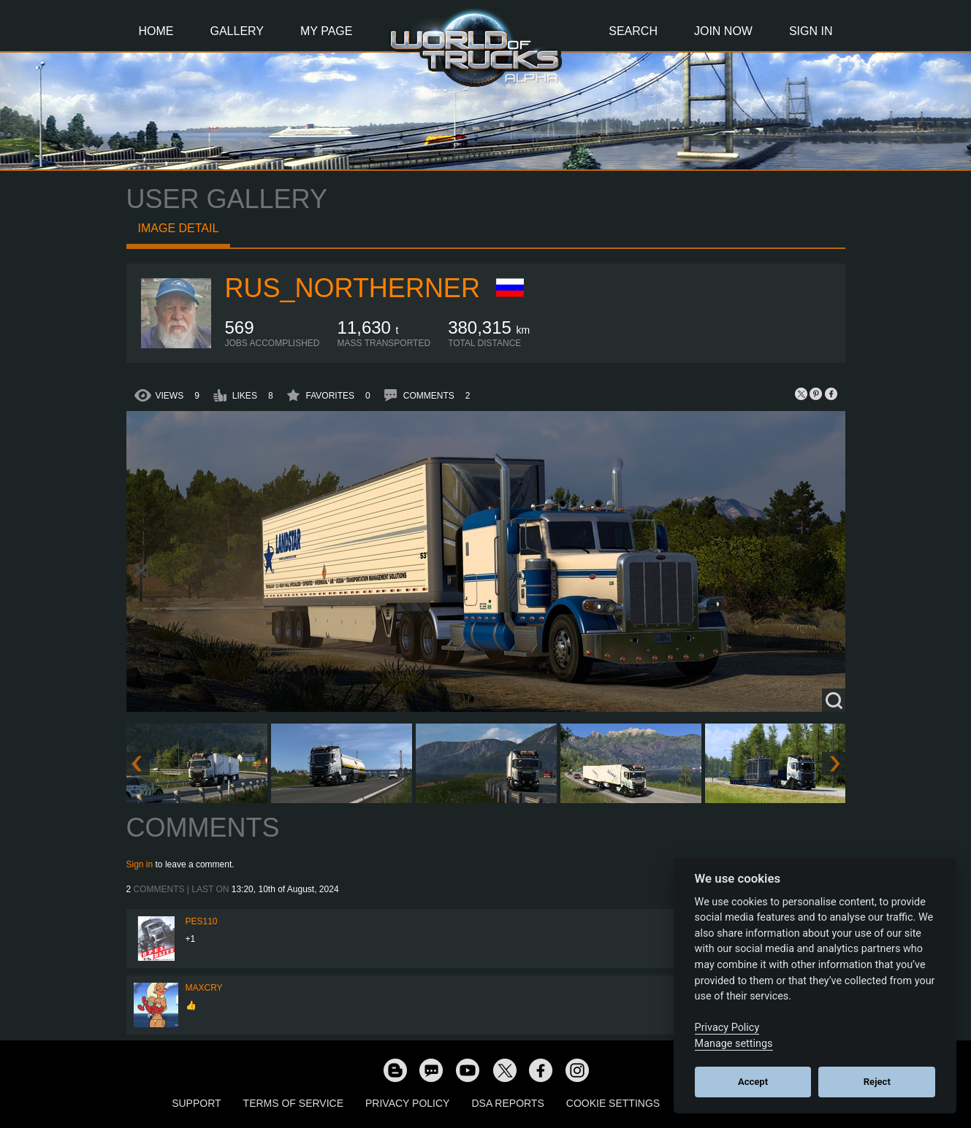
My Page (326, 31)
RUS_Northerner (352, 288)
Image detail (178, 228)
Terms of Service (293, 1103)
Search (633, 31)
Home (156, 31)
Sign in (139, 864)
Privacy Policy (407, 1103)
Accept (753, 1081)
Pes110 (202, 921)
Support (196, 1103)
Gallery (237, 31)
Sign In (811, 31)
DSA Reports (507, 1103)
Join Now (723, 31)
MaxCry (204, 988)
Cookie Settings (613, 1103)
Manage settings (734, 1043)
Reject (877, 1081)
